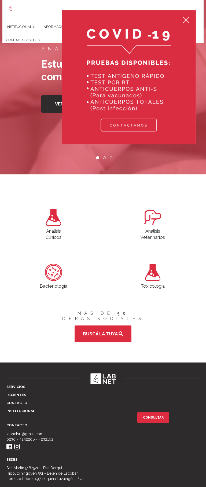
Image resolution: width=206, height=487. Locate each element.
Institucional (20, 411)
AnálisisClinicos (53, 223)
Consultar (153, 417)
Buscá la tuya (103, 333)
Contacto (16, 403)
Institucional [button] (20, 27)
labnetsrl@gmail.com (24, 434)
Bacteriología (53, 275)
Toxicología (153, 275)
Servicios (15, 387)
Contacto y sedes (23, 40)
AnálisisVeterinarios (152, 223)
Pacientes (16, 395)
